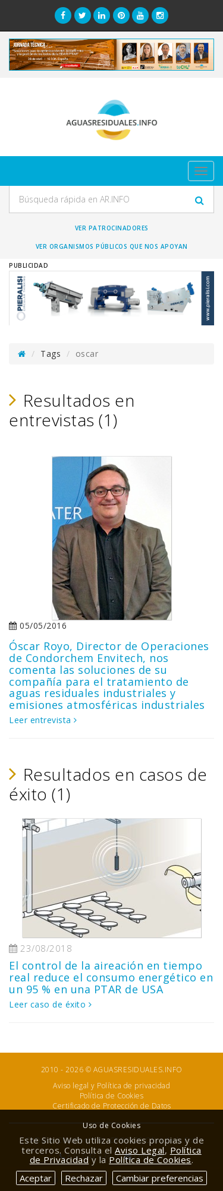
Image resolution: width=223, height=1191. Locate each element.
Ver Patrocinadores (112, 228)
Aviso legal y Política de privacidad (111, 1086)
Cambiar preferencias (159, 1178)
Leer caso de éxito (50, 1004)
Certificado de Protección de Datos (111, 1106)
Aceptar (36, 1178)
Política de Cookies (112, 1096)
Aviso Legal (140, 1150)
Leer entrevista (43, 720)
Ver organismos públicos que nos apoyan (112, 246)
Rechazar (84, 1178)
